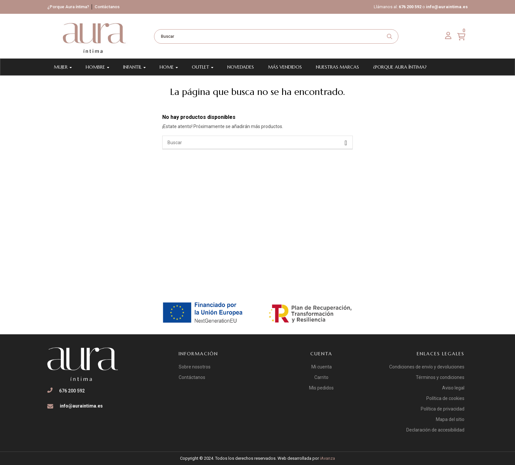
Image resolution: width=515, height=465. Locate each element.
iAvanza (327, 458)
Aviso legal (453, 387)
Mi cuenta (321, 366)
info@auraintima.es (447, 6)
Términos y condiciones (440, 377)
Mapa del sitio (450, 419)
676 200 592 (410, 6)
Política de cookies (445, 398)
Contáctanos (107, 6)
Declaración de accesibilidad (435, 429)
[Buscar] (257, 142)
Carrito (321, 377)
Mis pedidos (321, 387)
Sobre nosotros (195, 366)
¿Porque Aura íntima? (68, 6)
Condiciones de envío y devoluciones (426, 366)
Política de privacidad (442, 408)
